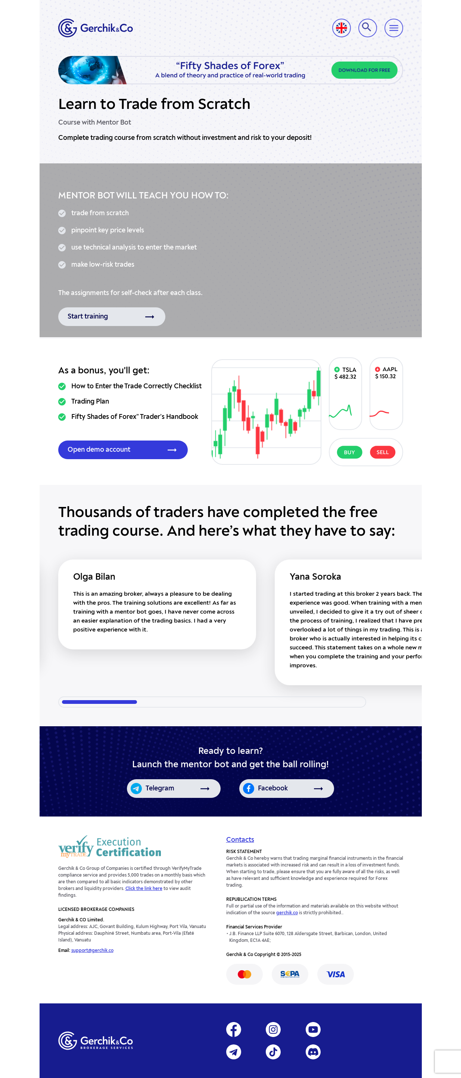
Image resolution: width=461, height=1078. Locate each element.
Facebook (273, 788)
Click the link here (143, 889)
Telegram (160, 788)
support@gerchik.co (92, 951)
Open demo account (99, 449)
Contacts (240, 840)
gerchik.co (287, 913)
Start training (88, 316)
